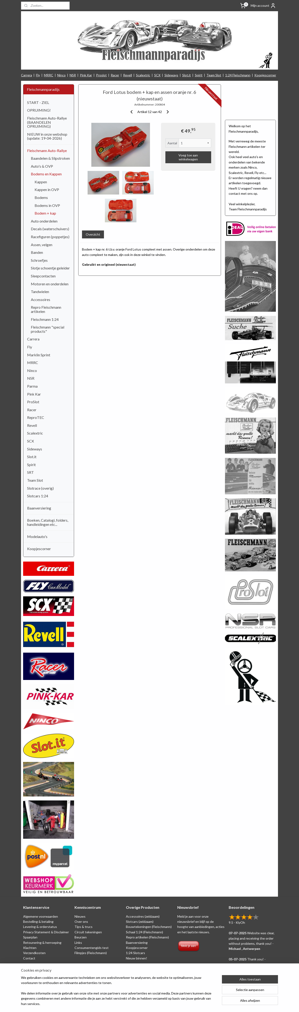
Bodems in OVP (47, 205)
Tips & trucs (84, 927)
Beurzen (81, 937)
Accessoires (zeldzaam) (143, 916)
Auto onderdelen (44, 221)
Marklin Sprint (38, 355)
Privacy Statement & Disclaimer (46, 932)
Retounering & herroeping (42, 943)
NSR (73, 75)
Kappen (41, 182)
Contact (29, 958)
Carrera (26, 75)
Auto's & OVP (42, 166)
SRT (30, 472)
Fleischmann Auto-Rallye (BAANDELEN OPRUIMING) (47, 122)
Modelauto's (37, 536)
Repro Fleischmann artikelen (46, 309)
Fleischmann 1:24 (45, 319)
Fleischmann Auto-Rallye (47, 150)
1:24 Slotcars (135, 953)
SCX (157, 75)
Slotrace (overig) (40, 488)
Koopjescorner (265, 75)
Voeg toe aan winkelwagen (188, 157)
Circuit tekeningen (88, 932)
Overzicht (92, 234)
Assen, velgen (41, 244)
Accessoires (40, 299)
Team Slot (213, 75)
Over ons (81, 922)
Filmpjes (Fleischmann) (91, 953)
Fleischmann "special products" (47, 329)
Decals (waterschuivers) (50, 228)
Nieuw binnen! (136, 958)
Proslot (101, 75)
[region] (118, 993)
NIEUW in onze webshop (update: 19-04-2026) (47, 136)
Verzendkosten (34, 953)
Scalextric (143, 75)
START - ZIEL (38, 102)
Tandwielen (40, 291)
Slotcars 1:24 (37, 496)
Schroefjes (39, 260)
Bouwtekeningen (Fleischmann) (149, 927)
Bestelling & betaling (38, 922)
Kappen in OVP (47, 189)
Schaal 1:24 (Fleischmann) (144, 932)
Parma (32, 386)
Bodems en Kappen (46, 174)
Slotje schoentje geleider (50, 268)
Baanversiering (39, 508)
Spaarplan (30, 937)
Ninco (61, 75)
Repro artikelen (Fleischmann (147, 937)
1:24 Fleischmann (237, 75)
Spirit (199, 75)
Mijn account (263, 5)
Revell (127, 75)
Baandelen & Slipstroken (50, 158)
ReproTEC (35, 417)
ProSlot (33, 402)
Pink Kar (86, 75)
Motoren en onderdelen (49, 284)
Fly (38, 75)
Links (78, 943)
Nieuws (80, 916)
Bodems (41, 197)
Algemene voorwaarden (40, 916)
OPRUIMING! (39, 110)
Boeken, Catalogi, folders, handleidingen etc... (47, 522)
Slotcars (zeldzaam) (139, 922)
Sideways (171, 75)
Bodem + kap (45, 213)
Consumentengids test (92, 948)
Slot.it (186, 75)
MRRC (48, 75)
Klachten (29, 948)
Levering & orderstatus (40, 927)
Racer (115, 75)
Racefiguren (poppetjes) (50, 236)
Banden (37, 252)
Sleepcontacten (43, 276)
